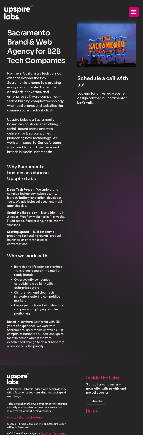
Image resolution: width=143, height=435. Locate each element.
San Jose (46, 433)
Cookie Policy (34, 417)
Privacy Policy (15, 417)
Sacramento (60, 433)
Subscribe (96, 401)
